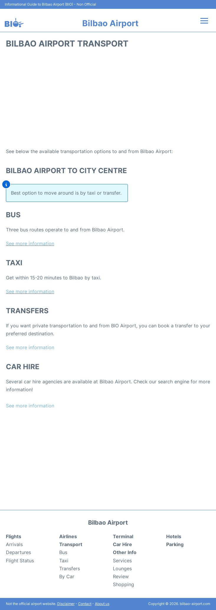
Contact (84, 603)
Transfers (69, 568)
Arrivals (14, 544)
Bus (63, 552)
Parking (175, 544)
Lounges (122, 568)
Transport (70, 544)
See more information (30, 243)
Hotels (173, 536)
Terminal (123, 536)
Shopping (123, 584)
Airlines (68, 536)
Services (122, 560)
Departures (18, 552)
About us (102, 603)
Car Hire (122, 544)
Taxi (63, 560)
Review (121, 576)
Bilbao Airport (110, 23)
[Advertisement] (108, 100)
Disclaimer (66, 603)
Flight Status (20, 560)
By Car (66, 576)
